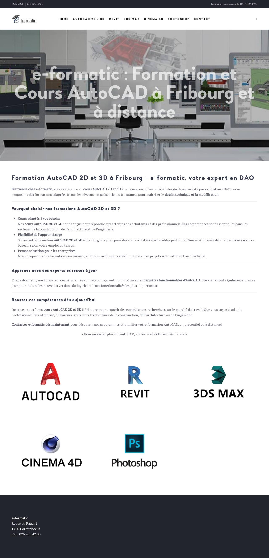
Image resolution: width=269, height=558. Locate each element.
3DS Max (132, 19)
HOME (64, 19)
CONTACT (17, 4)
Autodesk (177, 334)
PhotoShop (179, 19)
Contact (202, 19)
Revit (114, 19)
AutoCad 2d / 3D (89, 19)
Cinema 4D (154, 19)
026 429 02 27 (34, 4)
